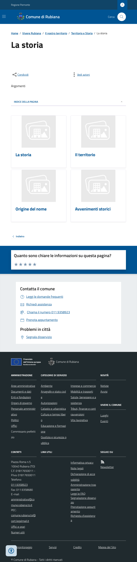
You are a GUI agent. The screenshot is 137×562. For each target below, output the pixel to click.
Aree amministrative (23, 386)
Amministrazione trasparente (83, 487)
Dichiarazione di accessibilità (83, 477)
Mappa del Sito (107, 547)
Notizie (104, 386)
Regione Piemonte (20, 5)
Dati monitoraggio (21, 547)
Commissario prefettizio (23, 434)
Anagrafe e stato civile (53, 394)
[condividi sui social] (20, 74)
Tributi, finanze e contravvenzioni (83, 412)
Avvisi (103, 391)
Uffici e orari (18, 527)
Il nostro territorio (56, 33)
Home (14, 33)
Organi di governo (21, 403)
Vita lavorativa (79, 420)
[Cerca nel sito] (120, 16)
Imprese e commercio (83, 386)
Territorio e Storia (82, 33)
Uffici (14, 426)
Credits (77, 547)
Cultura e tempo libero (53, 417)
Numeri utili (18, 532)
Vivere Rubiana (31, 33)
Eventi (104, 421)
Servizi (53, 547)
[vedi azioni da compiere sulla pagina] (81, 74)
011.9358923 (19, 485)
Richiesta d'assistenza (83, 518)
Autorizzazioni (49, 403)
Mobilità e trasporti (82, 391)
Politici (15, 420)
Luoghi (104, 415)
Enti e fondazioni (21, 397)
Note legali (77, 468)
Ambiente (46, 386)
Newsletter (107, 467)
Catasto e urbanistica (53, 409)
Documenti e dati (21, 391)
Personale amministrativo (23, 412)
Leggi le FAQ (78, 493)
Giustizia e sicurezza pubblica (53, 440)
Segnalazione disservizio (83, 500)
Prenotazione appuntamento (83, 509)
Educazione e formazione (53, 429)
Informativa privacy (82, 462)
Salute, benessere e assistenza (83, 400)
